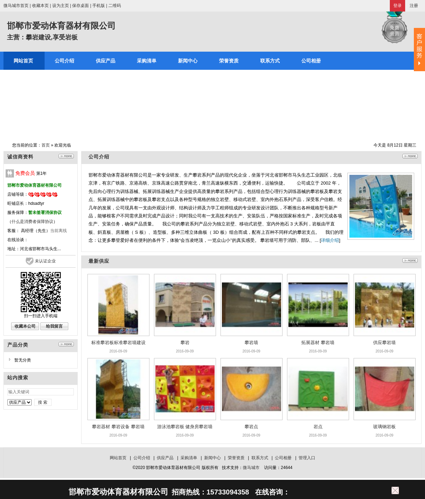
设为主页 (60, 5)
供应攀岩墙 (384, 342)
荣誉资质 (236, 457)
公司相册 (283, 457)
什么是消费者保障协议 (32, 221)
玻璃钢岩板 (384, 426)
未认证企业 (45, 261)
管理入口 (307, 457)
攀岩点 (251, 426)
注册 (414, 5)
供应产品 (165, 457)
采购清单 (188, 457)
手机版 (98, 5)
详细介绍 (330, 240)
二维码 (114, 5)
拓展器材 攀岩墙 (317, 342)
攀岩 (185, 342)
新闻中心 (212, 457)
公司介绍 (141, 457)
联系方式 (260, 457)
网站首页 (118, 457)
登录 (397, 5)
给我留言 (54, 326)
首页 (45, 145)
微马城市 (251, 467)
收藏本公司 (25, 326)
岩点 (318, 426)
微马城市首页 (16, 5)
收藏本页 (40, 5)
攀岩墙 (251, 342)
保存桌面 (80, 5)
